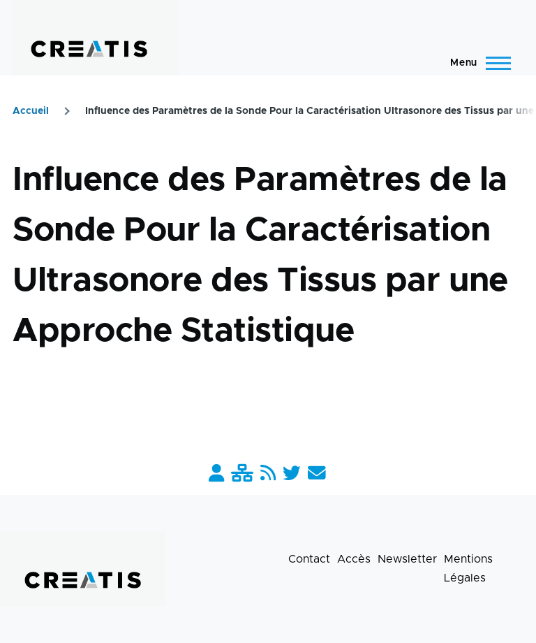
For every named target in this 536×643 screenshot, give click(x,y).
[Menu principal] (476, 62)
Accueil (31, 111)
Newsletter (407, 559)
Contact (309, 559)
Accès (354, 559)
